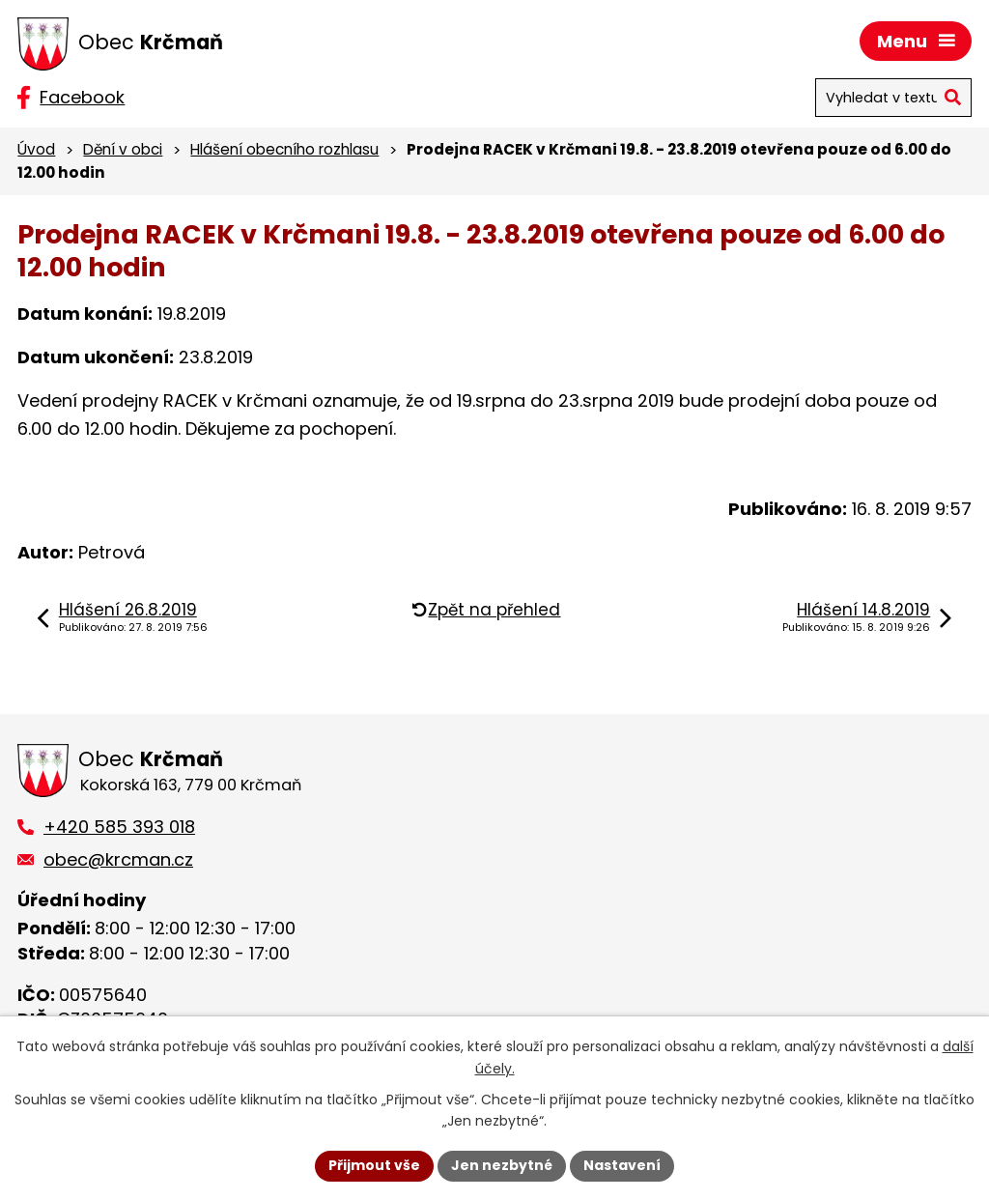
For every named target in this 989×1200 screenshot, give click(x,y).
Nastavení (622, 1165)
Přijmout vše (374, 1165)
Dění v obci (122, 149)
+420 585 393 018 (119, 826)
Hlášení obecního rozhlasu (284, 149)
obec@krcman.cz (118, 859)
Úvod (36, 149)
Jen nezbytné (501, 1165)
